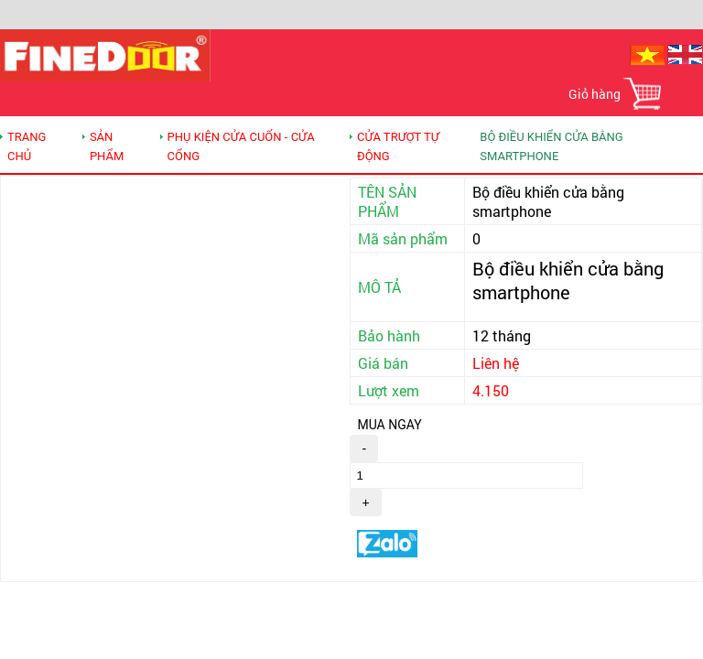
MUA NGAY (389, 424)
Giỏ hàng (594, 94)
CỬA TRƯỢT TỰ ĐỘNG (398, 146)
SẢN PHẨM (107, 146)
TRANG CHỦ (26, 146)
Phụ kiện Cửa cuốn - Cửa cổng (241, 146)
